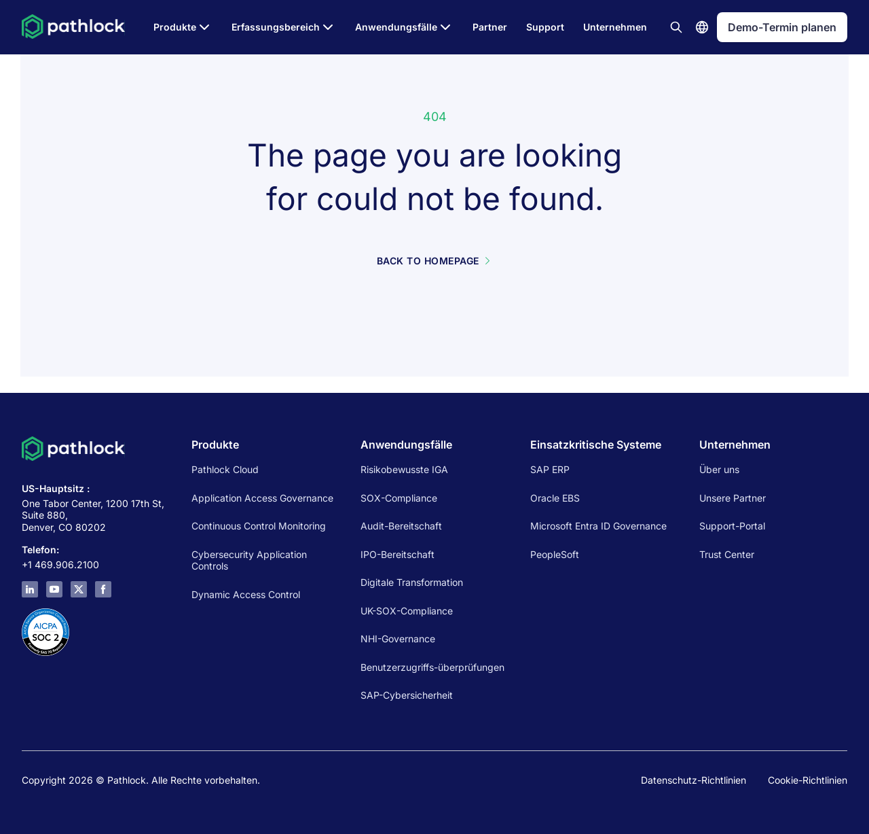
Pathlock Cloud (225, 469)
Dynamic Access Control (245, 594)
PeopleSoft (554, 554)
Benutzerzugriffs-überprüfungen (432, 667)
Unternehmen (615, 27)
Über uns (719, 469)
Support (545, 27)
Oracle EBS (555, 498)
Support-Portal (732, 526)
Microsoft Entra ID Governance (598, 526)
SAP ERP (550, 469)
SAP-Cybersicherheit (406, 695)
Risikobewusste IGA (404, 469)
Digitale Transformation (411, 582)
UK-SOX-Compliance (406, 610)
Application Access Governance (262, 498)
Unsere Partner (732, 498)
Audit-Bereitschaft (401, 526)
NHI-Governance (397, 638)
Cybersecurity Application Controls (249, 560)
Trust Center (726, 554)
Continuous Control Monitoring (258, 526)
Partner (490, 27)
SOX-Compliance (398, 498)
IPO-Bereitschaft (397, 554)
